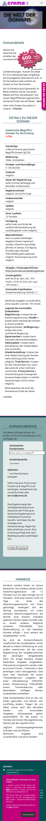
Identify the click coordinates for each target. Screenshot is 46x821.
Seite (39, 101)
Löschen (22, 547)
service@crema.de (17, 495)
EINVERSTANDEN (28, 815)
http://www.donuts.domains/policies (25, 270)
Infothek (17, 108)
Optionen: (12, 469)
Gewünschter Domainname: (16, 447)
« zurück (7, 396)
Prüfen (12, 547)
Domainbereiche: (18, 459)
